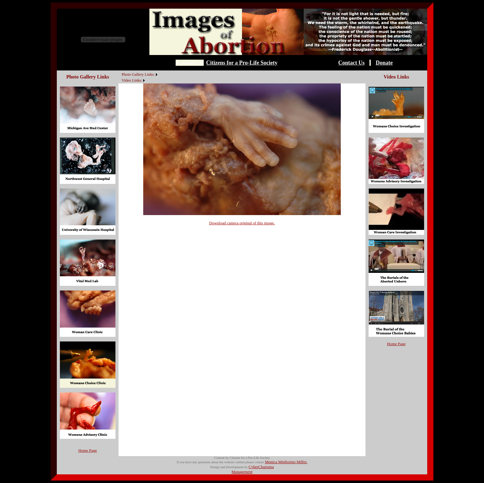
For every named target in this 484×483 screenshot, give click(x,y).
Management (242, 471)
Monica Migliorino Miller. (286, 462)
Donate (384, 63)
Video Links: (132, 80)
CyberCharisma (261, 466)
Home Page (87, 450)
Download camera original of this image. (242, 223)
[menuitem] (120, 71)
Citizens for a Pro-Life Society (241, 63)
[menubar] (139, 76)
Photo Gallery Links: (138, 74)
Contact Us (351, 63)
